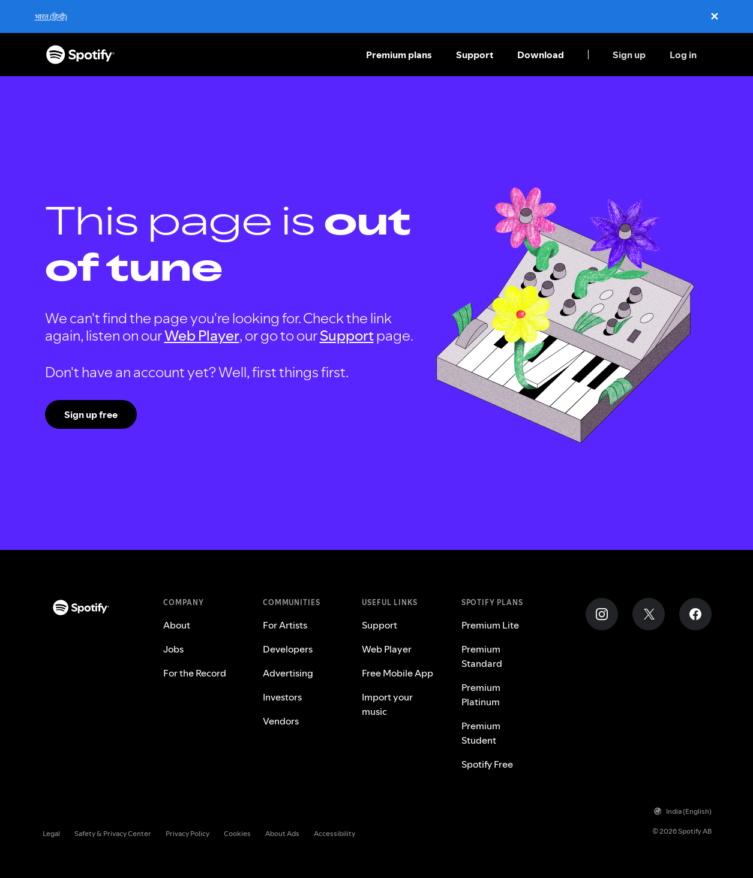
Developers (288, 649)
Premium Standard (481, 656)
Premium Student (480, 733)
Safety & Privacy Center (112, 833)
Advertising (288, 672)
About (176, 625)
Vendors (281, 720)
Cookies (237, 833)
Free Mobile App (397, 672)
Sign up (629, 54)
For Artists (285, 625)
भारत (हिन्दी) (51, 16)
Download (540, 54)
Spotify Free (487, 764)
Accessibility (334, 833)
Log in (683, 54)
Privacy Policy (187, 833)
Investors (282, 696)
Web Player (201, 335)
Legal (51, 833)
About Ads (282, 833)
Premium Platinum (480, 694)
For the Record (194, 672)
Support (474, 54)
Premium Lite (490, 625)
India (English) (683, 811)
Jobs (173, 649)
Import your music (387, 704)
